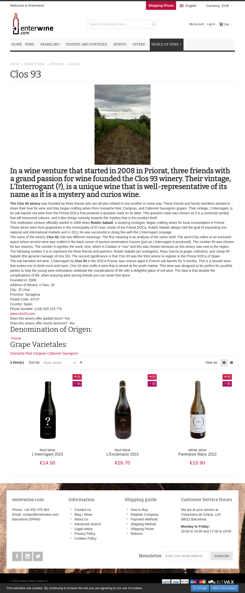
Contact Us (82, 510)
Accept (201, 588)
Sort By (34, 362)
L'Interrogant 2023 (47, 452)
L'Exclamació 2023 (122, 452)
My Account (196, 24)
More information (224, 588)
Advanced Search (87, 524)
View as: (211, 362)
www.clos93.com (22, 314)
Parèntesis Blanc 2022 (197, 452)
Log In (211, 24)
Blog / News (83, 514)
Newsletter (150, 556)
